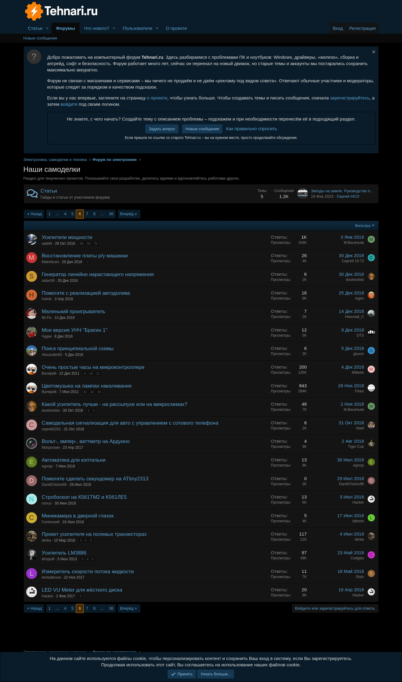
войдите (69, 104)
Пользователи (137, 28)
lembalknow (51, 577)
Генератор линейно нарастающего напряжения (98, 274)
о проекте (157, 97)
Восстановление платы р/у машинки (85, 256)
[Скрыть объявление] (373, 52)
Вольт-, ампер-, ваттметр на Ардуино (86, 441)
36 (111, 214)
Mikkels (358, 372)
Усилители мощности (67, 237)
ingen (359, 298)
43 (99, 392)
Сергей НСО (348, 196)
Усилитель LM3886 (64, 553)
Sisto (360, 577)
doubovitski (355, 280)
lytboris (358, 521)
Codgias (357, 558)
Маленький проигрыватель (73, 311)
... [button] (57, 214)
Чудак (47, 336)
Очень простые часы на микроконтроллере (93, 367)
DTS (360, 335)
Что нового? (96, 28)
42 (92, 392)
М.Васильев (354, 242)
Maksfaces (50, 262)
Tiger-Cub (356, 447)
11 (98, 373)
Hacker (358, 502)
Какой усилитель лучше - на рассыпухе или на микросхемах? (115, 404)
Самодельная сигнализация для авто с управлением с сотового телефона (130, 423)
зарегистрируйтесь (349, 97)
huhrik (47, 299)
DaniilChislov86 (54, 484)
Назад (36, 214)
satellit (47, 243)
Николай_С (354, 317)
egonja (47, 466)
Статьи (35, 28)
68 (81, 243)
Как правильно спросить (251, 128)
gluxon (358, 354)
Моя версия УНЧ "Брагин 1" (75, 330)
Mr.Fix (47, 318)
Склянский (51, 522)
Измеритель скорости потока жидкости (88, 571)
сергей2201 (51, 429)
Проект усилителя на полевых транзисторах (94, 534)
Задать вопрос (162, 129)
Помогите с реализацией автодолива (86, 293)
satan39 (48, 280)
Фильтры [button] (363, 225)
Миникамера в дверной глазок (78, 516)
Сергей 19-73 (353, 261)
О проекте (176, 28)
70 (95, 243)
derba (46, 540)
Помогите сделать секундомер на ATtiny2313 (95, 479)
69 (88, 243)
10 (91, 373)
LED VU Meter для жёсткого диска (82, 590)
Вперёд (127, 214)
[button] (47, 28)
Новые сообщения (40, 38)
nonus (47, 503)
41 (85, 392)
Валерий (49, 373)
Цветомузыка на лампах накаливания (87, 386)
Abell (360, 428)
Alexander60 (52, 355)
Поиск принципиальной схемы (78, 348)
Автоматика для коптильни (74, 460)
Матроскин (51, 447)
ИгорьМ (48, 559)
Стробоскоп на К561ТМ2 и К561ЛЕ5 (84, 497)
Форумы (65, 28)
